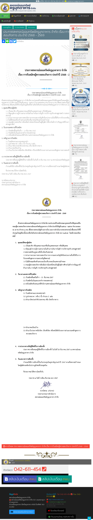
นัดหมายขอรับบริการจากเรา (23, 511)
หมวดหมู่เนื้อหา (7, 27)
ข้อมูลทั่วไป (16, 16)
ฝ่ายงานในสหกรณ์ (58, 16)
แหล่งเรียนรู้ (6, 21)
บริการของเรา (84, 16)
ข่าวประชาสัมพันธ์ (30, 16)
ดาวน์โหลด (18, 21)
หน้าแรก (5, 16)
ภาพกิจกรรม (44, 16)
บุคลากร (71, 16)
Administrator (31, 27)
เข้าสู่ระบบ (30, 21)
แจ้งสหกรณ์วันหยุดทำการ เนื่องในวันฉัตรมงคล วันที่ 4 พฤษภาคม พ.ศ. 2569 (81, 76)
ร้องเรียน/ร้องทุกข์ (57, 510)
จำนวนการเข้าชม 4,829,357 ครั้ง (61, 516)
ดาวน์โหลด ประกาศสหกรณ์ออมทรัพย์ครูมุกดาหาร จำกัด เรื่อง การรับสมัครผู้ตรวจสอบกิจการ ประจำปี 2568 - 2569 (45, 446)
